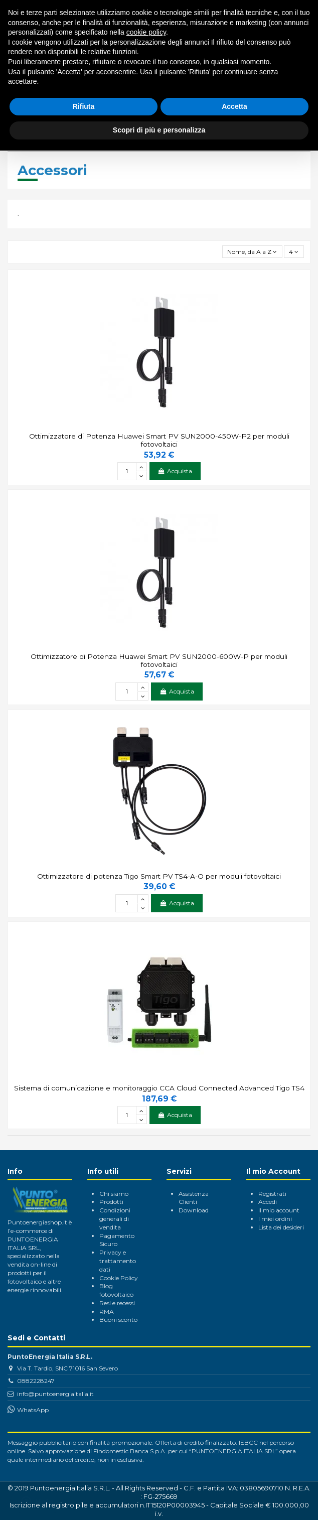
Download (194, 1210)
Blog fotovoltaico (116, 1290)
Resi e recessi (117, 1303)
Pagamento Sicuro (116, 1240)
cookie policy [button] (146, 32)
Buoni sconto (118, 1319)
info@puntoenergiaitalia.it (55, 1394)
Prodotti (111, 1201)
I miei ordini (275, 1218)
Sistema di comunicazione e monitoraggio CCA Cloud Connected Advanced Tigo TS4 (159, 1088)
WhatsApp (33, 1410)
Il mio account (278, 1210)
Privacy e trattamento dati (117, 1261)
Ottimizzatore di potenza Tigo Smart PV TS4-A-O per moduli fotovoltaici (159, 876)
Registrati (272, 1193)
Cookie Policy (118, 1278)
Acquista (175, 471)
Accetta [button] (234, 106)
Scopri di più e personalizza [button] (159, 130)
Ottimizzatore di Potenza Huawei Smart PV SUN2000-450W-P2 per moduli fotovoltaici (159, 440)
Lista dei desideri (281, 1227)
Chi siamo (113, 1193)
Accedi (267, 1201)
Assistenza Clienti (194, 1198)
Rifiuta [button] (84, 106)
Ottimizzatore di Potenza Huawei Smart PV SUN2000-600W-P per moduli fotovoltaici (159, 660)
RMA (106, 1311)
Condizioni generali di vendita (114, 1218)
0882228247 (36, 1381)
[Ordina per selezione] (252, 251)
